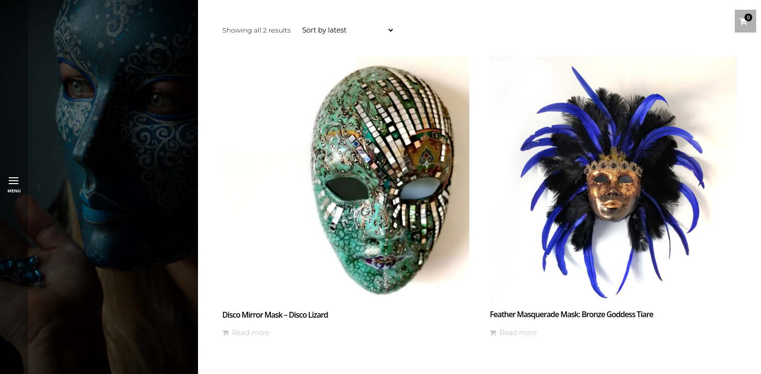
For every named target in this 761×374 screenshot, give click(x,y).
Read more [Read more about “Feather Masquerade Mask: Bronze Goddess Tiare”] (518, 332)
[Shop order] (347, 30)
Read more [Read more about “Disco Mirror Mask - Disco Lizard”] (250, 332)
